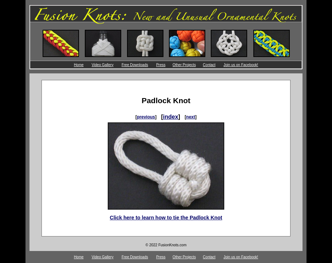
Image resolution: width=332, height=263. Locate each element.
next (190, 117)
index (170, 117)
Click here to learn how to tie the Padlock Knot (166, 217)
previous (146, 117)
